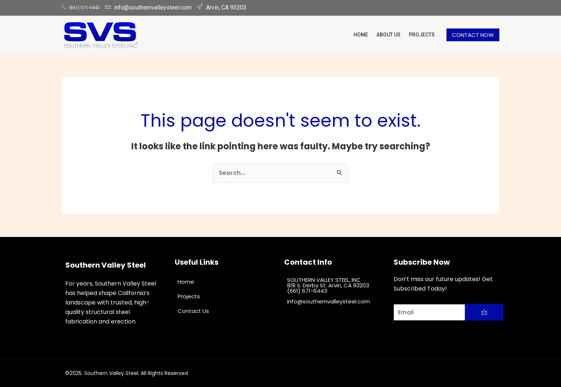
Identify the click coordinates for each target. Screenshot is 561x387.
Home (367, 34)
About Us (392, 34)
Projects (423, 34)
